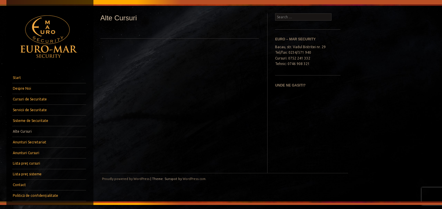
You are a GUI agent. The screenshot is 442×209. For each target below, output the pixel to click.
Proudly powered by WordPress (125, 179)
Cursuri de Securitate (30, 99)
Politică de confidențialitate (35, 195)
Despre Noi (22, 88)
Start (17, 78)
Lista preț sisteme (27, 174)
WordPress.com (194, 179)
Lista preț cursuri (26, 163)
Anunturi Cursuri (26, 153)
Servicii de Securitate (30, 110)
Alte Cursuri (22, 131)
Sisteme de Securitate (30, 120)
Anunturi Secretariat (29, 142)
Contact (19, 185)
